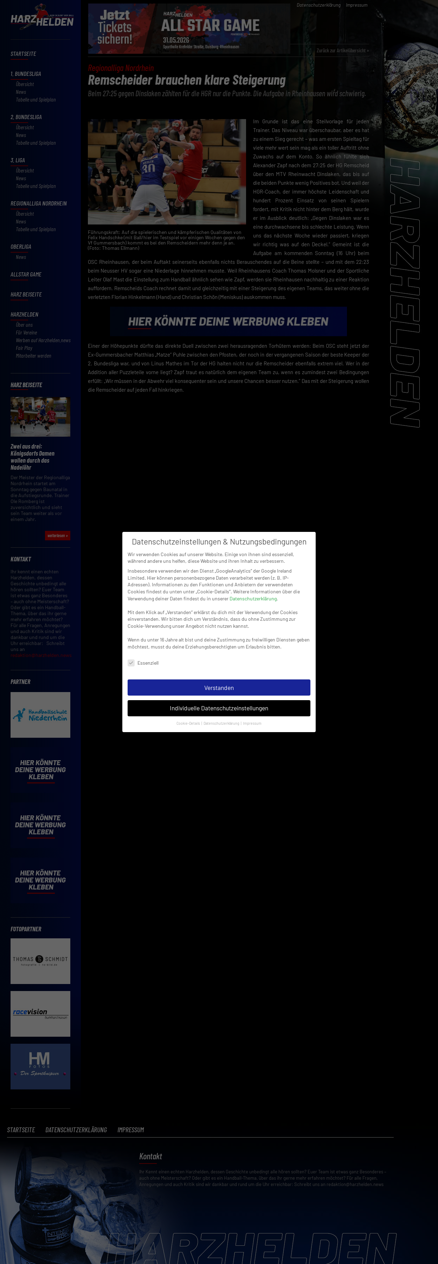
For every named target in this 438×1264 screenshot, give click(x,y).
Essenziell (143, 657)
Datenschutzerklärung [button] (222, 718)
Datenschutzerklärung (253, 594)
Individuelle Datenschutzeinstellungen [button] (219, 703)
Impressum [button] (252, 718)
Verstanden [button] (219, 682)
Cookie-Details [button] (188, 718)
